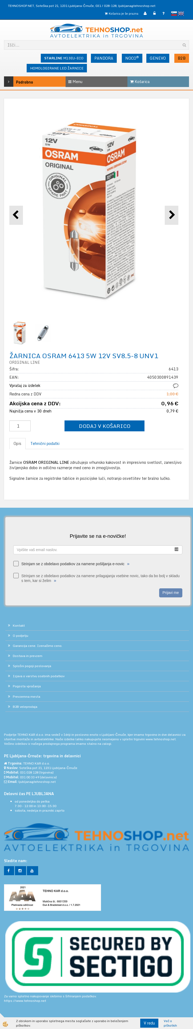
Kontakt (19, 625)
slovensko (174, 13)
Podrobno (16, 81)
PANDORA (103, 58)
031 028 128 (29, 772)
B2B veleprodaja (25, 706)
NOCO (132, 58)
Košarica (140, 81)
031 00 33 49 (29, 777)
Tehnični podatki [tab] (44, 443)
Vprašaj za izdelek (24, 385)
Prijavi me (171, 592)
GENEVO (158, 58)
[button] (171, 215)
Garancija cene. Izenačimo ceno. (37, 645)
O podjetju (20, 635)
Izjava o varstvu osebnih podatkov (39, 676)
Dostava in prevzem (27, 655)
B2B (182, 58)
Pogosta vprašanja (27, 686)
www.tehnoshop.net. (161, 739)
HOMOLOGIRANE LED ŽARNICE (56, 68)
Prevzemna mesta (26, 696)
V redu (149, 1023)
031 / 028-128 (105, 5)
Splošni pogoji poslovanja (32, 665)
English (181, 13)
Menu (75, 81)
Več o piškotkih (170, 1023)
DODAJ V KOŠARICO (104, 426)
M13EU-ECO (63, 58)
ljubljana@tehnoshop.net (136, 5)
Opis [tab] (17, 443)
